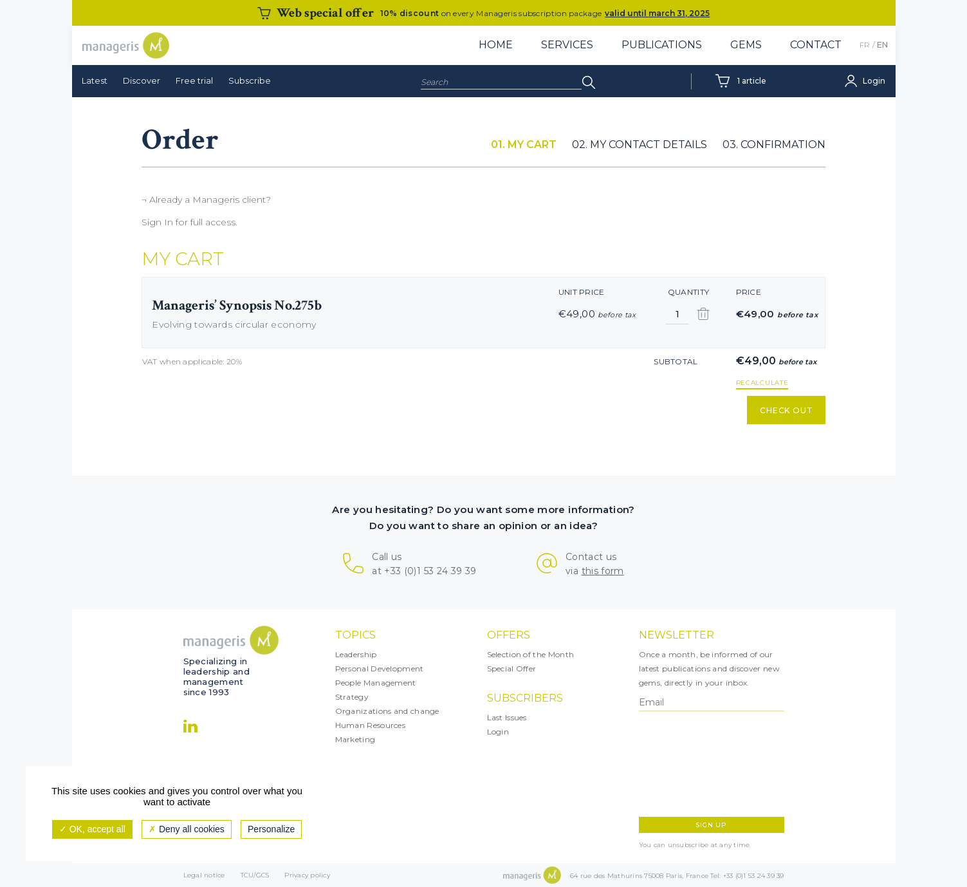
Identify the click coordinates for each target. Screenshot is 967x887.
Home (496, 45)
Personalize (271, 829)
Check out (786, 410)
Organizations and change (387, 711)
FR (865, 45)
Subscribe (249, 80)
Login (498, 731)
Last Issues (507, 717)
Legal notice (204, 875)
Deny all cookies (187, 829)
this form (603, 571)
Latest (94, 80)
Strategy (352, 697)
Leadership (356, 654)
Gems (746, 45)
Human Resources (370, 725)
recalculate (762, 383)
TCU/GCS (255, 875)
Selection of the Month (531, 654)
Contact (816, 45)
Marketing (355, 739)
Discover (141, 80)
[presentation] (695, 764)
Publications (662, 45)
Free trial (194, 80)
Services (567, 45)
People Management (375, 682)
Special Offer (512, 668)
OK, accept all (92, 829)
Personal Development (379, 668)
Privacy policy (307, 875)
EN (882, 45)
